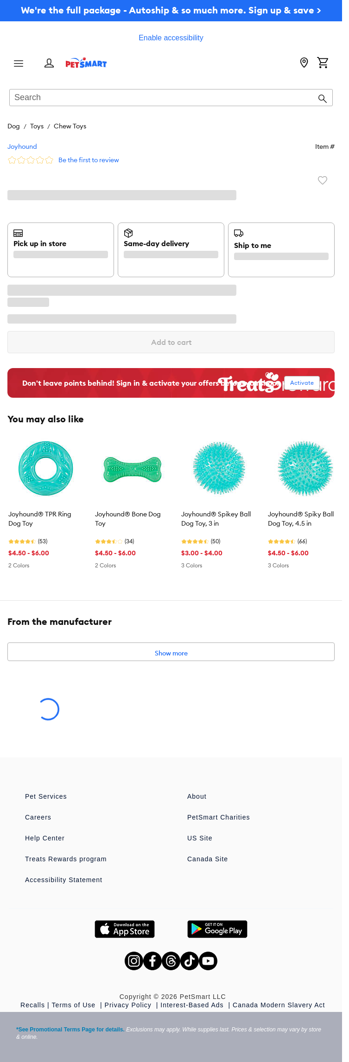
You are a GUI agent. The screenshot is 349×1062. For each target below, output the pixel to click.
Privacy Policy (129, 1005)
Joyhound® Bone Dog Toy (128, 519)
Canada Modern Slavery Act (279, 1005)
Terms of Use (75, 1005)
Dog (13, 126)
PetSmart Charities (218, 817)
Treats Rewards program (66, 859)
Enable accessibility (171, 38)
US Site (199, 838)
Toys (37, 126)
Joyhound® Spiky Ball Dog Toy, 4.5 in (301, 519)
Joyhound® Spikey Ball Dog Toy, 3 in (216, 519)
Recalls (32, 1005)
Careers (38, 817)
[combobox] (171, 98)
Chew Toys (70, 126)
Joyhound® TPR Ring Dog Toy (39, 519)
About (197, 796)
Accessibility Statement (63, 880)
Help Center (45, 838)
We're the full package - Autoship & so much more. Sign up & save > (171, 10)
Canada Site (207, 859)
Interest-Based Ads (193, 1005)
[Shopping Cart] (322, 63)
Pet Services (46, 796)
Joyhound (22, 146)
